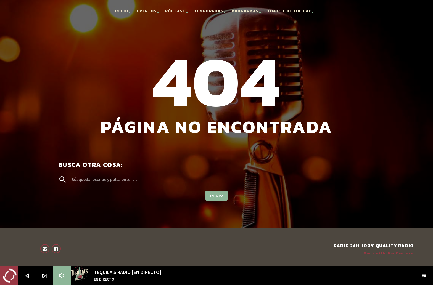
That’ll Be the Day (289, 11)
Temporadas (208, 11)
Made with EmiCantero (388, 253)
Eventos (146, 11)
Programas (245, 11)
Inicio (121, 11)
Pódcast (175, 11)
